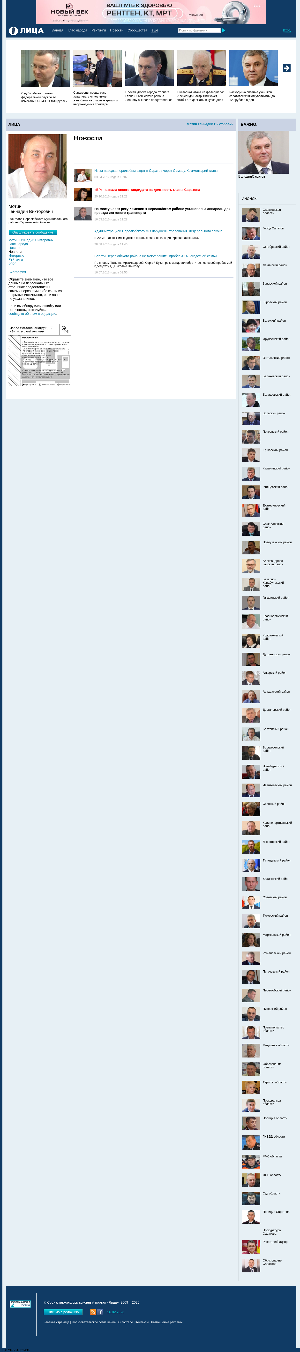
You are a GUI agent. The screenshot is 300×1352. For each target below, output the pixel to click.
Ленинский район (275, 265)
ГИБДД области (274, 1136)
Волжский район (274, 320)
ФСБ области (272, 1175)
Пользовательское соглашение (94, 1322)
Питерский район (275, 1009)
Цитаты (14, 248)
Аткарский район (274, 672)
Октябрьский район (276, 247)
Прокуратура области (272, 1102)
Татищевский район (277, 860)
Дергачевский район (277, 709)
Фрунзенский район (276, 339)
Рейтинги (98, 30)
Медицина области (276, 1045)
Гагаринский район (276, 597)
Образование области (272, 1065)
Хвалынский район (276, 879)
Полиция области (275, 1118)
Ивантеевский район (277, 785)
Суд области (271, 1193)
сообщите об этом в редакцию (32, 314)
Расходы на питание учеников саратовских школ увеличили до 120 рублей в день (252, 96)
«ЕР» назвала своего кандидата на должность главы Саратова (147, 190)
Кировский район (275, 302)
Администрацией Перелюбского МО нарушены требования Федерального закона (158, 231)
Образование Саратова (272, 1262)
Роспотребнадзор (275, 1242)
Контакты (142, 1322)
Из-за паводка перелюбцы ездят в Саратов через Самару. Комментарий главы (156, 171)
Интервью (16, 255)
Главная (57, 30)
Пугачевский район (276, 971)
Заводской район (275, 283)
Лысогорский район (276, 842)
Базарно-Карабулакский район (273, 583)
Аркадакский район (276, 691)
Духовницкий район (276, 654)
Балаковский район (276, 376)
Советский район (275, 897)
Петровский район (275, 431)
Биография (17, 272)
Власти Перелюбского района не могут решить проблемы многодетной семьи (155, 256)
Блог (12, 263)
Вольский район (274, 413)
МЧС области (272, 1156)
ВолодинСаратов (251, 176)
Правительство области (273, 1029)
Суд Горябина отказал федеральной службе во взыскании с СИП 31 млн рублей (44, 97)
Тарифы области (274, 1082)
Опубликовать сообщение (32, 232)
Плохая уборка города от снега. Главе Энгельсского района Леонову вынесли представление (148, 96)
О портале (125, 1322)
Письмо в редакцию (63, 1312)
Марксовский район (277, 935)
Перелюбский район (277, 990)
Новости (116, 30)
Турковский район (275, 915)
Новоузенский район (277, 542)
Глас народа (77, 30)
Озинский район (274, 804)
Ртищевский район (276, 487)
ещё (154, 30)
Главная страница (56, 1322)
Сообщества (137, 30)
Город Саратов (273, 228)
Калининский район (276, 468)
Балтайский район (276, 729)
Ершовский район (275, 450)
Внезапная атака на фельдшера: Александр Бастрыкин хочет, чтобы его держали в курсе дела (200, 96)
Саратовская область (272, 211)
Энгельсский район (276, 358)
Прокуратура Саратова (272, 1232)
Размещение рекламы (167, 1322)
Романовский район (277, 953)
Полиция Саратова (276, 1212)
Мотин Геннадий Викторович (210, 124)
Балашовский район (277, 394)
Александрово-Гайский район (273, 562)
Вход (287, 30)
